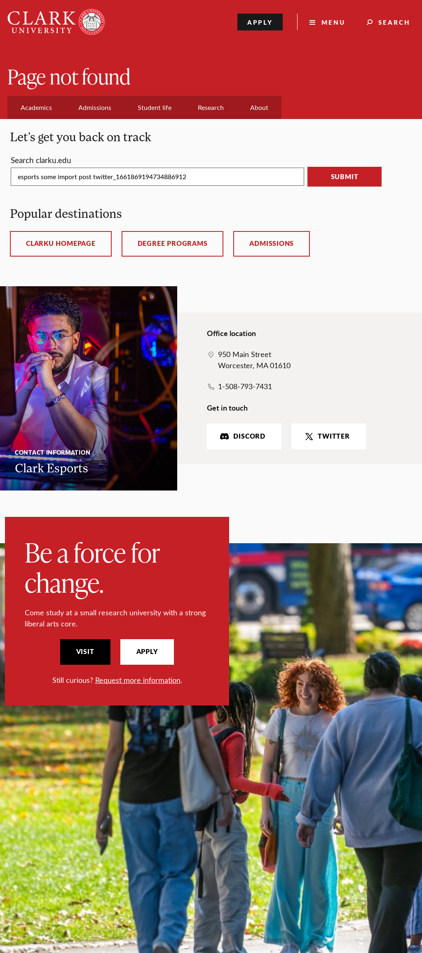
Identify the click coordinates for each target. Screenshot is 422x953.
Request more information (138, 680)
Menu (333, 22)
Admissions (271, 243)
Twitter (326, 436)
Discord (241, 436)
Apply (260, 22)
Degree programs (173, 243)
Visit (85, 651)
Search (394, 22)
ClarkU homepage (61, 243)
